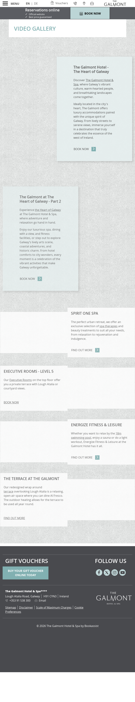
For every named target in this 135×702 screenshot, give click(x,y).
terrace (8, 491)
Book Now (81, 149)
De (36, 3)
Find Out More (82, 350)
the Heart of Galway (48, 210)
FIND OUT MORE (14, 518)
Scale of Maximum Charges (54, 607)
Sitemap (10, 607)
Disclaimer (26, 607)
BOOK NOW (11, 402)
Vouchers (59, 3)
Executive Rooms (20, 380)
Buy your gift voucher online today (25, 573)
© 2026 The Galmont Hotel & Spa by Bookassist (68, 626)
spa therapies (109, 326)
